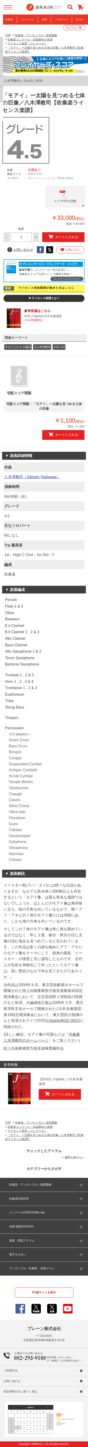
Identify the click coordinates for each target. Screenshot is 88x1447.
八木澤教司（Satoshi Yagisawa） (32, 477)
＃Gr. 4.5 (59, 347)
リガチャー (61, 19)
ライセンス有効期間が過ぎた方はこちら (46, 287)
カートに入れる (63, 237)
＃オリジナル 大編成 (18, 347)
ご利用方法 (11, 1370)
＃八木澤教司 (42, 347)
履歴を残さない (74, 1157)
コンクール (27, 19)
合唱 (44, 19)
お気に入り (70, 250)
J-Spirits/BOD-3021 (62, 1021)
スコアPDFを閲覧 (65, 201)
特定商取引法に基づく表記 (20, 1391)
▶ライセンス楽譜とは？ (44, 298)
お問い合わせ (20, 250)
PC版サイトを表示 (44, 1292)
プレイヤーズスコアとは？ (67, 279)
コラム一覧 (75, 27)
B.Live (79, 19)
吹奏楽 (9, 19)
